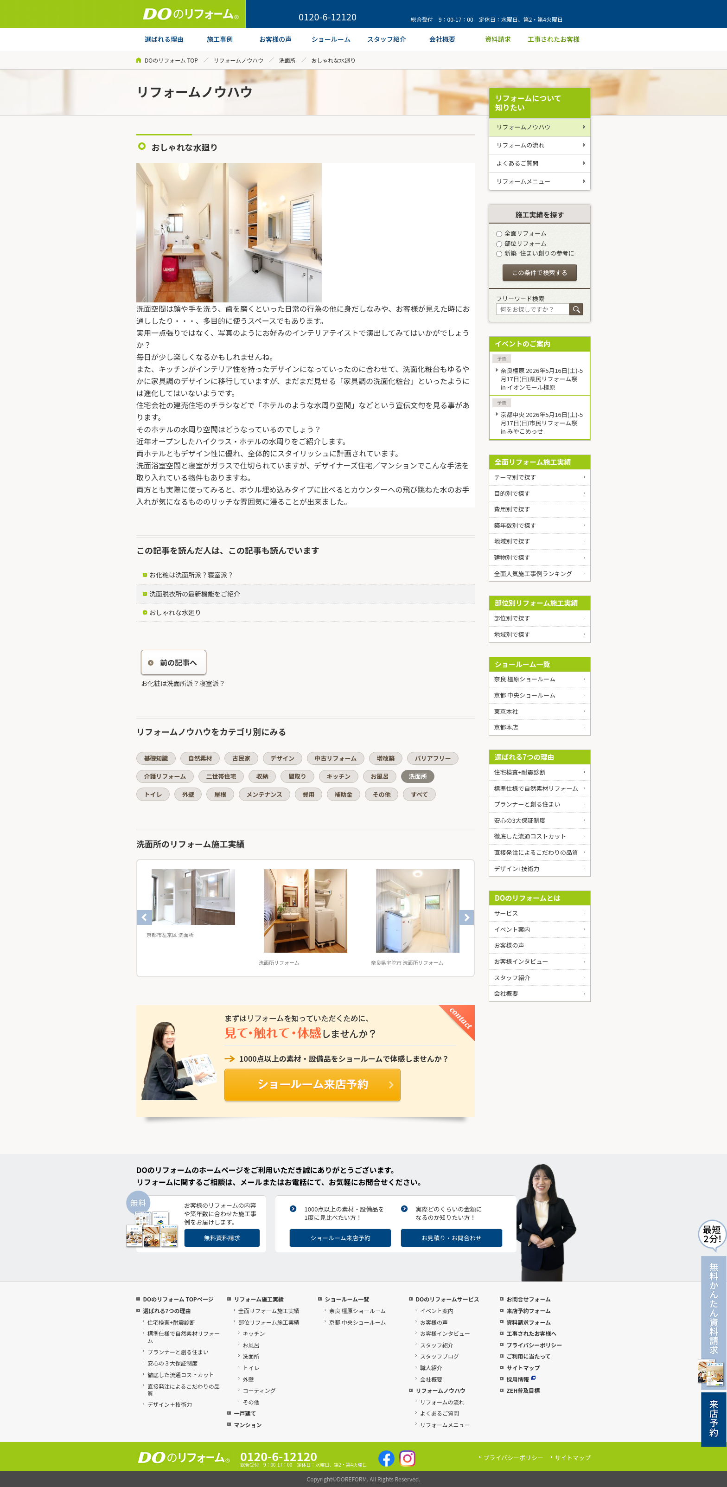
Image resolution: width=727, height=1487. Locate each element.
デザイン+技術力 (516, 868)
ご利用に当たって (528, 1356)
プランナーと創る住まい (527, 804)
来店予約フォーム (528, 1310)
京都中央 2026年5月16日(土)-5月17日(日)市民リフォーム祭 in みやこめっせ (541, 423)
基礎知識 (156, 758)
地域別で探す (512, 541)
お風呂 (379, 776)
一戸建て (245, 1413)
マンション (247, 1425)
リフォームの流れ (521, 145)
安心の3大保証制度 (519, 820)
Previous (144, 917)
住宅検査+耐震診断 (519, 772)
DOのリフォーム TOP (171, 60)
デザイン (282, 758)
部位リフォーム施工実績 (269, 1322)
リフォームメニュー (524, 181)
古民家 (241, 758)
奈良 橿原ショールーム (524, 678)
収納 (262, 776)
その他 (382, 794)
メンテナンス (264, 794)
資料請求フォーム (528, 1322)
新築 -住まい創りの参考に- (536, 253)
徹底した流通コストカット (530, 836)
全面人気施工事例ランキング (533, 573)
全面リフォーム (521, 233)
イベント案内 (512, 929)
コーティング (259, 1390)
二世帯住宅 (221, 776)
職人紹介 (431, 1368)
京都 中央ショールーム (524, 695)
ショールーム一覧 (522, 664)
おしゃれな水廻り (175, 612)
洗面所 (287, 60)
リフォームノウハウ (238, 60)
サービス (506, 913)
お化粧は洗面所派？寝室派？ (191, 574)
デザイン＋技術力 (169, 1404)
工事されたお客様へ (531, 1333)
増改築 (385, 758)
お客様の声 (509, 945)
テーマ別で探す (515, 477)
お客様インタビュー (521, 961)
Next (466, 917)
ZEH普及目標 (523, 1390)
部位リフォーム (521, 243)
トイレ (153, 794)
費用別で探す (512, 509)
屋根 (220, 794)
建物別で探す (512, 557)
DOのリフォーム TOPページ (178, 1299)
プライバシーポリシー (534, 1345)
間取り (297, 776)
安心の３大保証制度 (172, 1363)
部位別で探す (512, 618)
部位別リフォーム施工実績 (536, 603)
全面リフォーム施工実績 (533, 462)
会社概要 (506, 993)
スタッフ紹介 (512, 977)
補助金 (344, 794)
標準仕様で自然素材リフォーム (536, 788)
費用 (308, 794)
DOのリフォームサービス (447, 1299)
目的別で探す (512, 493)
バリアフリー (433, 758)
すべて (419, 794)
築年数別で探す (515, 525)
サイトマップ (523, 1368)
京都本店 (506, 727)
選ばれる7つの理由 (525, 757)
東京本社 (506, 711)
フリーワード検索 (520, 298)
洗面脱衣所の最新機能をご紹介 (194, 593)
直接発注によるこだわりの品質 (536, 852)
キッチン (338, 776)
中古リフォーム (336, 758)
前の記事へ (172, 662)
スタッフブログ (439, 1356)
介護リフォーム (165, 776)
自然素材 (200, 758)
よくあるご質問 (518, 163)
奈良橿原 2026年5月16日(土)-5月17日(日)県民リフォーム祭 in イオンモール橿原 (541, 378)
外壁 (188, 794)
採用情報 (521, 1379)
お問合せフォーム (528, 1299)
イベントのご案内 (522, 343)
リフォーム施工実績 (259, 1299)
